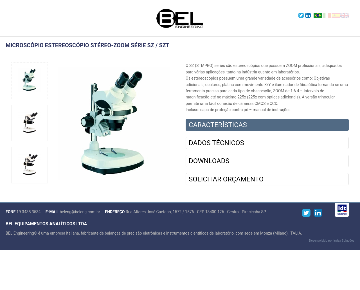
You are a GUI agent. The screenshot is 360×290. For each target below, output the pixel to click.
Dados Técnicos (216, 143)
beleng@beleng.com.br (80, 212)
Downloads (209, 161)
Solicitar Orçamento (226, 179)
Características (218, 125)
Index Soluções (344, 240)
